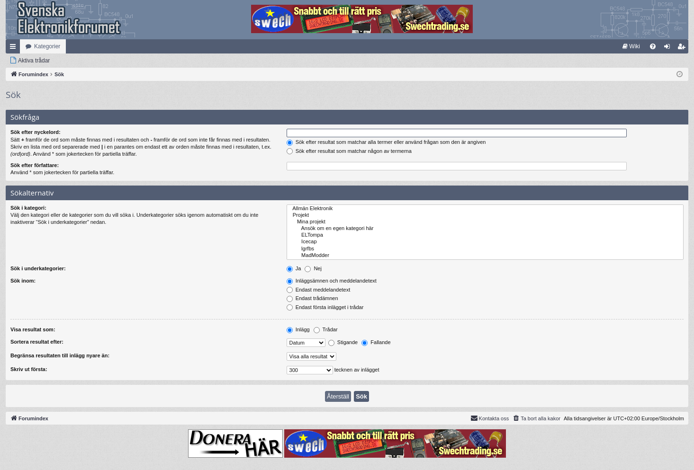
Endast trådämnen (312, 298)
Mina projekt (485, 222)
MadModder (485, 255)
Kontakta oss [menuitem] (489, 418)
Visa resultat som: (32, 329)
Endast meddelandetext (319, 290)
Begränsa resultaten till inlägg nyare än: (59, 355)
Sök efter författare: (34, 165)
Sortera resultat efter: (36, 342)
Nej (313, 268)
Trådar (326, 329)
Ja (294, 268)
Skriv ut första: (28, 369)
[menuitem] (631, 46)
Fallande (375, 342)
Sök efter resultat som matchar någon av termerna (349, 151)
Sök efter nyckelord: (35, 132)
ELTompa (485, 235)
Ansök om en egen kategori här (485, 228)
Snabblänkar (14, 48)
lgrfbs (485, 249)
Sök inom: (23, 281)
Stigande (343, 342)
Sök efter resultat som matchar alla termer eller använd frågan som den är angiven (386, 142)
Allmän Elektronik (485, 208)
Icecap (485, 242)
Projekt (485, 215)
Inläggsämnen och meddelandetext (332, 281)
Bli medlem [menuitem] (683, 48)
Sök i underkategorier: (38, 268)
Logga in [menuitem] (669, 48)
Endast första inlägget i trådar (325, 307)
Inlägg (298, 329)
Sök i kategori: (28, 208)
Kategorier (47, 46)
